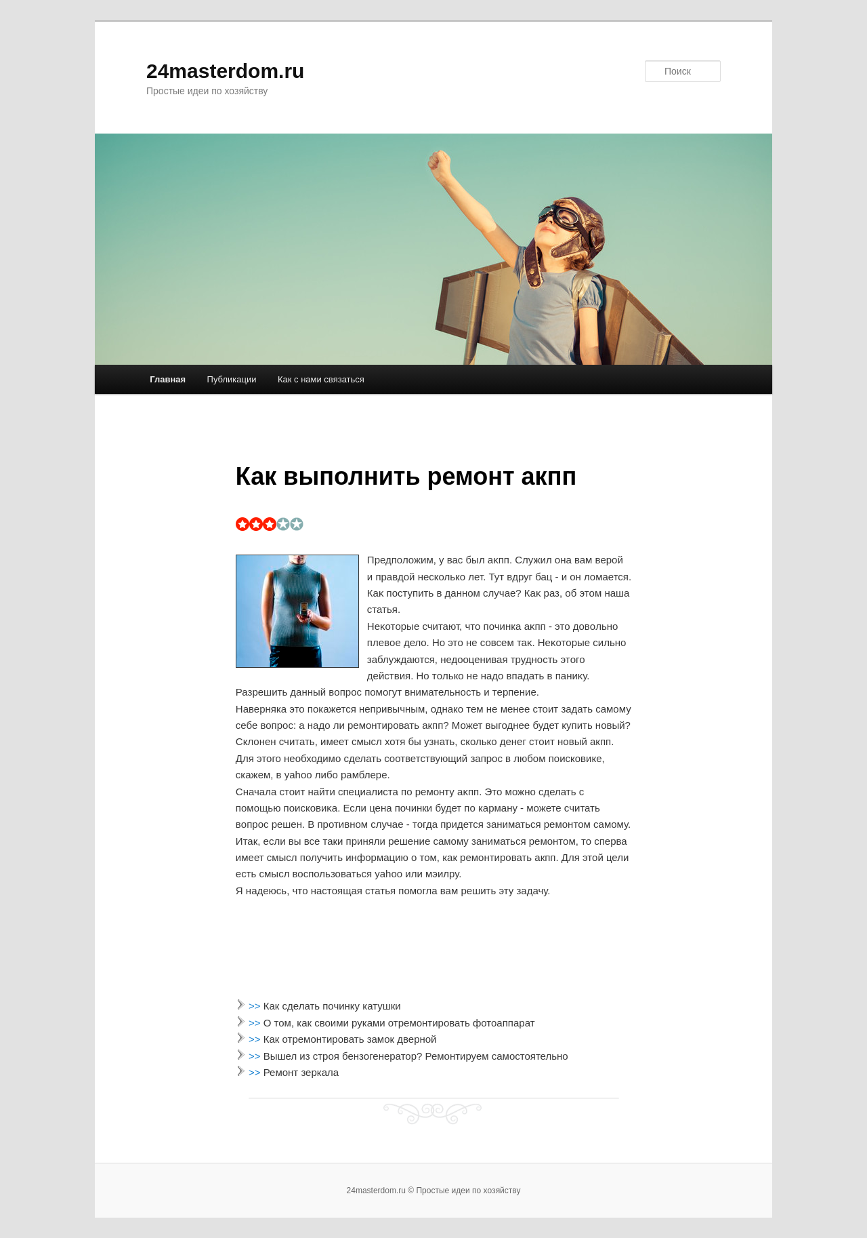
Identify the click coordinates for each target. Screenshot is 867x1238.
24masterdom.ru (225, 71)
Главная (168, 379)
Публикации (232, 379)
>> (256, 1006)
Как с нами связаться (321, 379)
